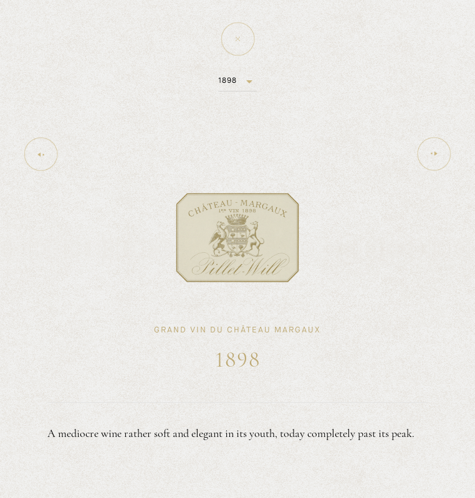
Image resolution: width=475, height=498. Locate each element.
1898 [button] (227, 80)
